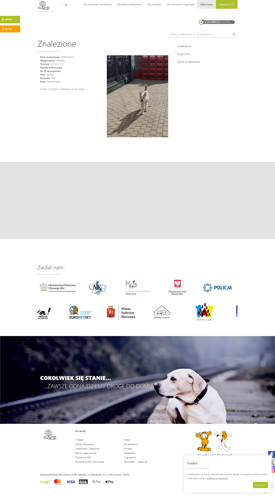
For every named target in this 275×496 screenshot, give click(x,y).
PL (65, 4)
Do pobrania (130, 444)
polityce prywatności (217, 478)
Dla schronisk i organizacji (180, 4)
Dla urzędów (154, 4)
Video (127, 439)
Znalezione (184, 46)
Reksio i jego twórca (85, 453)
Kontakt (128, 448)
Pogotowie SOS (83, 457)
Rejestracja (129, 453)
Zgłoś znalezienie (188, 62)
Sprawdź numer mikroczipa (89, 461)
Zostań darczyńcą (84, 444)
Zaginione (183, 54)
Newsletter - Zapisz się (136, 461)
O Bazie (79, 439)
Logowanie (226, 4)
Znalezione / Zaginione (87, 448)
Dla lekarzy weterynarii (130, 4)
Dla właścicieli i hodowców (98, 4)
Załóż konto (206, 4)
